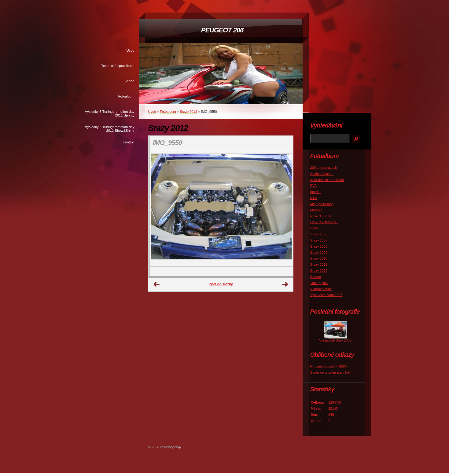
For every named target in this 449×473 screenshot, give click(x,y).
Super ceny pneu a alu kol (330, 372)
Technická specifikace (117, 66)
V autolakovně (321, 289)
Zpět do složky (221, 284)
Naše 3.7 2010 (321, 216)
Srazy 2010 (319, 258)
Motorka (316, 210)
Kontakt (128, 142)
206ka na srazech (323, 167)
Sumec (315, 277)
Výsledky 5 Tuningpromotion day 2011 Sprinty (109, 113)
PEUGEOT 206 (222, 30)
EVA (313, 185)
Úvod (130, 50)
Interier (315, 192)
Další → (285, 284)
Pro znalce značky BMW (328, 366)
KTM (314, 198)
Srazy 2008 (319, 246)
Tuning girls (319, 283)
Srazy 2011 (319, 264)
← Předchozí (156, 284)
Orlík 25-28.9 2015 (324, 222)
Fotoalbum (126, 96)
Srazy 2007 (319, 240)
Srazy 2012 (188, 111)
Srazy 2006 (319, 234)
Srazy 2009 (319, 252)
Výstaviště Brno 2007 (326, 295)
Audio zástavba (322, 174)
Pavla (314, 228)
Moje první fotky (322, 204)
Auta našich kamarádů (327, 180)
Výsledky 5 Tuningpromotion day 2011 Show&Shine (109, 128)
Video (130, 81)
